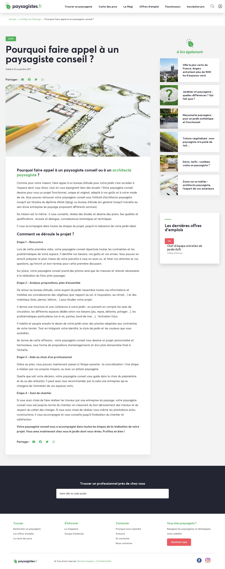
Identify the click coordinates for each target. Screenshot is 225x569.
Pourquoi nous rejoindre (128, 528)
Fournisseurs (172, 6)
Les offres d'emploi (23, 533)
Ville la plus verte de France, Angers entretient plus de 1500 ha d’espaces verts (197, 70)
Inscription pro (196, 6)
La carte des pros (22, 538)
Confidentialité (103, 561)
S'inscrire (120, 533)
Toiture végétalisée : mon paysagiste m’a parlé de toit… (198, 142)
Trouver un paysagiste (78, 6)
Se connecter (123, 538)
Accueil (12, 19)
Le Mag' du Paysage (30, 19)
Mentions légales (85, 561)
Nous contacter (124, 543)
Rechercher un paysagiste (27, 528)
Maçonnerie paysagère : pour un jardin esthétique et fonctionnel (198, 118)
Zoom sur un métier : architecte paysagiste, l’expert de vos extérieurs (198, 185)
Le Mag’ (128, 6)
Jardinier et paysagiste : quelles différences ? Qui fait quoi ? (198, 95)
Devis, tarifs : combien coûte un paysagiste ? (196, 163)
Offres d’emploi (149, 6)
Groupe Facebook (74, 533)
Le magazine (71, 528)
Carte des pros (108, 6)
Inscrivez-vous (179, 541)
